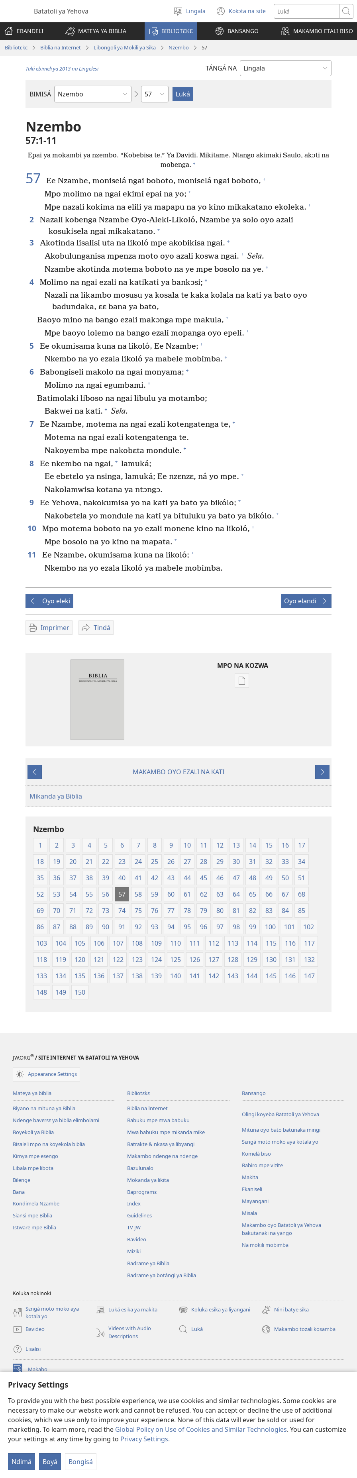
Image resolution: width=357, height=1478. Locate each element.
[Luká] (306, 11)
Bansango (254, 1093)
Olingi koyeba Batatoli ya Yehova (280, 1114)
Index (134, 1203)
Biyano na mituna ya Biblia (44, 1108)
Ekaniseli (252, 1189)
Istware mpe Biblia (34, 1227)
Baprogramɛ (142, 1191)
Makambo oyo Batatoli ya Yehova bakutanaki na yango (281, 1229)
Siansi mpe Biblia (32, 1215)
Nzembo (179, 47)
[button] (95, 31)
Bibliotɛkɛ (16, 47)
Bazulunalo (140, 1168)
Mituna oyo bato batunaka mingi (281, 1129)
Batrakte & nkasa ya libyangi (160, 1144)
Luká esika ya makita (126, 1310)
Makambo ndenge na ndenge (162, 1156)
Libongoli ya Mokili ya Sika (125, 47)
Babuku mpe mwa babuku (158, 1120)
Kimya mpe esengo (35, 1156)
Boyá (50, 1461)
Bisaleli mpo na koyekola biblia (49, 1144)
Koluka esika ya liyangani (214, 1310)
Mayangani (255, 1201)
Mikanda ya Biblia (55, 796)
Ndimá (21, 1461)
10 (32, 528)
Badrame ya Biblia (148, 1263)
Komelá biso (256, 1153)
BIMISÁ (40, 94)
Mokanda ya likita (148, 1180)
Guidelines (139, 1215)
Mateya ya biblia (32, 1093)
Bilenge (21, 1180)
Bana (19, 1191)
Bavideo (136, 1239)
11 (32, 554)
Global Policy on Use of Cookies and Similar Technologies (201, 1429)
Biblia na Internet (60, 47)
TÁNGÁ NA (221, 68)
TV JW (134, 1227)
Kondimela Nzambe (36, 1203)
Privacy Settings (144, 1439)
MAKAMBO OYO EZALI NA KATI (178, 771)
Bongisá (81, 1461)
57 (35, 178)
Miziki (134, 1251)
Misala (249, 1213)
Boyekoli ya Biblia (33, 1132)
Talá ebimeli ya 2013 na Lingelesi (62, 68)
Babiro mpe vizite (262, 1165)
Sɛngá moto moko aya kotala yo (280, 1141)
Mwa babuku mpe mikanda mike (166, 1132)
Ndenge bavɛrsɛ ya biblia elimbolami (56, 1120)
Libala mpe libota (33, 1168)
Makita (250, 1177)
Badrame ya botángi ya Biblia (161, 1275)
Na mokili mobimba (265, 1244)
